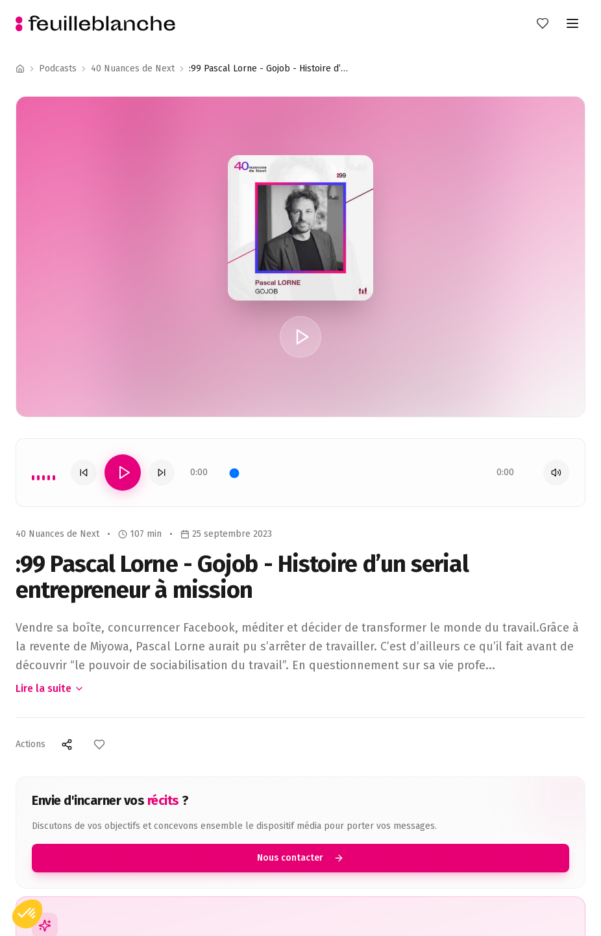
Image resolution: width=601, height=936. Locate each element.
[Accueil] (20, 68)
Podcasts (58, 68)
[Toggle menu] (572, 23)
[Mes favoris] (542, 23)
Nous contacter (300, 857)
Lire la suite (50, 688)
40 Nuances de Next (133, 68)
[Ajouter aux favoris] (99, 744)
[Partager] (67, 744)
